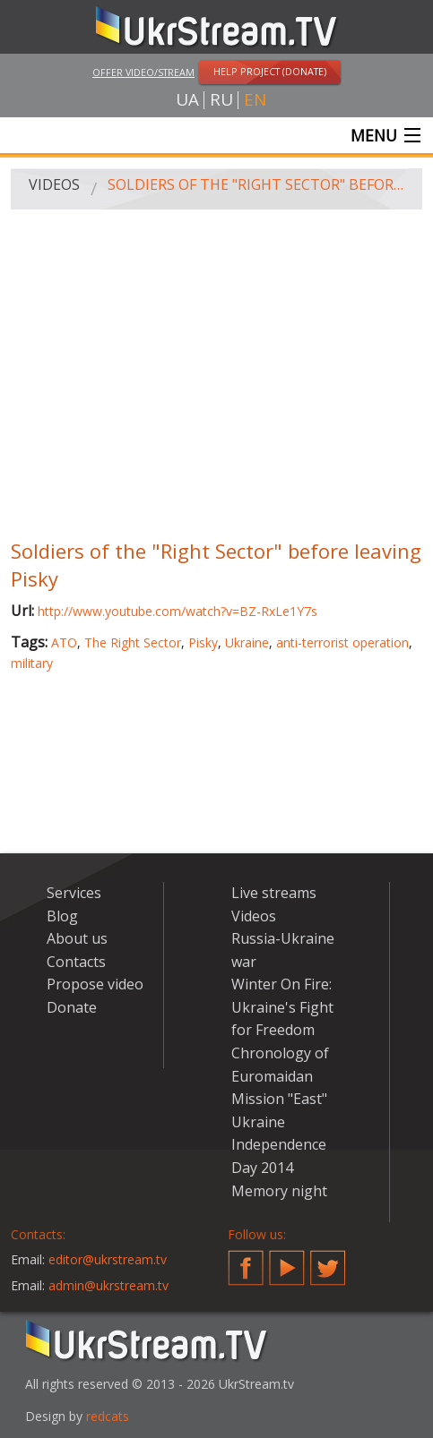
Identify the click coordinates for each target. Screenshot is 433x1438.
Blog (62, 916)
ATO (64, 642)
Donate (72, 1007)
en (255, 99)
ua (187, 99)
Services (74, 893)
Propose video (95, 984)
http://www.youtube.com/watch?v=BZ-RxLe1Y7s (177, 611)
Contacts (76, 962)
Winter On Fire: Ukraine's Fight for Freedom (282, 1007)
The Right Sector (132, 642)
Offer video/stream (143, 72)
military (32, 663)
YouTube (287, 1261)
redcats (107, 1416)
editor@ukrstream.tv (107, 1259)
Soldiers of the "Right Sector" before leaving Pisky (259, 184)
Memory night (279, 1191)
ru (221, 99)
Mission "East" (279, 1098)
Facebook (246, 1261)
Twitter (328, 1261)
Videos (54, 184)
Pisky (203, 642)
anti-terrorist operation (342, 642)
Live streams (273, 893)
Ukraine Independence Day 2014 (278, 1144)
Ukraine (247, 642)
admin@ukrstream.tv (108, 1285)
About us (77, 938)
